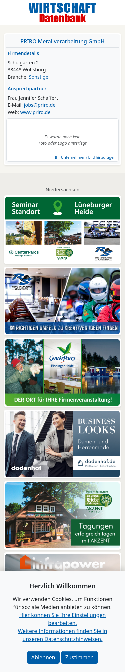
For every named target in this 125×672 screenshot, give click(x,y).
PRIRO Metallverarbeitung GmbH (62, 41)
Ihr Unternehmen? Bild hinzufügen (85, 157)
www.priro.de (35, 112)
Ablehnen (43, 657)
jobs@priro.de (40, 105)
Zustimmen (79, 657)
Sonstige (38, 77)
